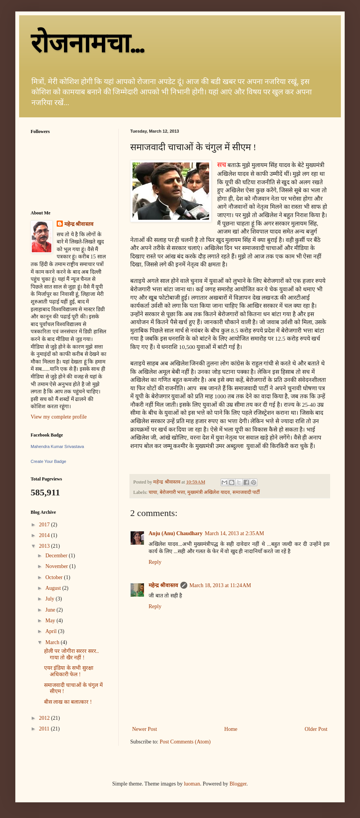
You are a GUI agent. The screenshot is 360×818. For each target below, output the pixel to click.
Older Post (316, 729)
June (50, 610)
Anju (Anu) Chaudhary (176, 533)
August (53, 588)
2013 (45, 546)
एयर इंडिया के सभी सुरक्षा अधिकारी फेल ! (68, 671)
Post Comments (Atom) (185, 742)
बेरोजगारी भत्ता (172, 492)
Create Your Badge (48, 461)
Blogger (237, 784)
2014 (45, 535)
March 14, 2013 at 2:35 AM (234, 533)
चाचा (153, 492)
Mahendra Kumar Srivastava (57, 446)
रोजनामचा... (87, 43)
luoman (192, 784)
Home (230, 729)
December (57, 555)
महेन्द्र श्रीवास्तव (163, 585)
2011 (45, 729)
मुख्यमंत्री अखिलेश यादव (208, 492)
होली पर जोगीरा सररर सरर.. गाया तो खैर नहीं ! (71, 654)
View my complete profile (59, 417)
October (54, 577)
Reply (155, 562)
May (50, 620)
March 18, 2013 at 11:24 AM (220, 585)
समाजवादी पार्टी (246, 492)
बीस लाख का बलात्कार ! (68, 702)
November (57, 566)
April (51, 631)
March (53, 642)
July (50, 599)
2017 (45, 524)
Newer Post (144, 729)
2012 (45, 718)
